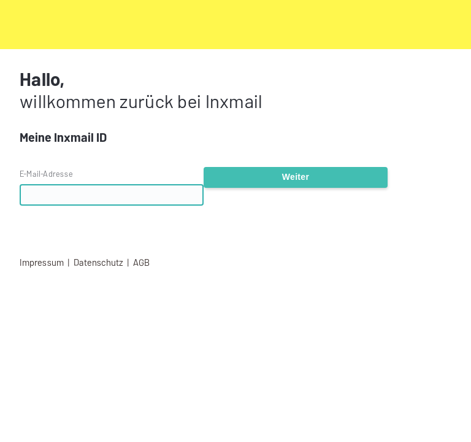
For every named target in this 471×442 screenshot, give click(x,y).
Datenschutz (98, 262)
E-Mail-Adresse (46, 174)
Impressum (42, 262)
